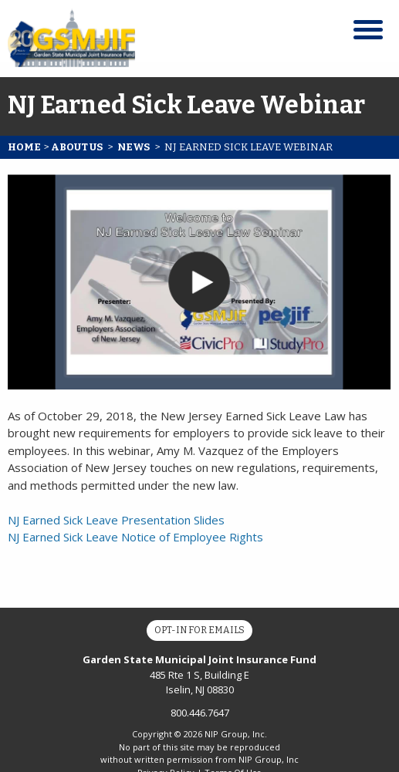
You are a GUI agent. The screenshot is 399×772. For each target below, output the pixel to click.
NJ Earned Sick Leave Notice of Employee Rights (135, 536)
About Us (77, 147)
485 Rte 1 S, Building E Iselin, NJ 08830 (199, 674)
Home (24, 147)
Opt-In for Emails (199, 630)
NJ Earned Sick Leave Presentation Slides (116, 520)
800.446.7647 (200, 713)
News (133, 147)
